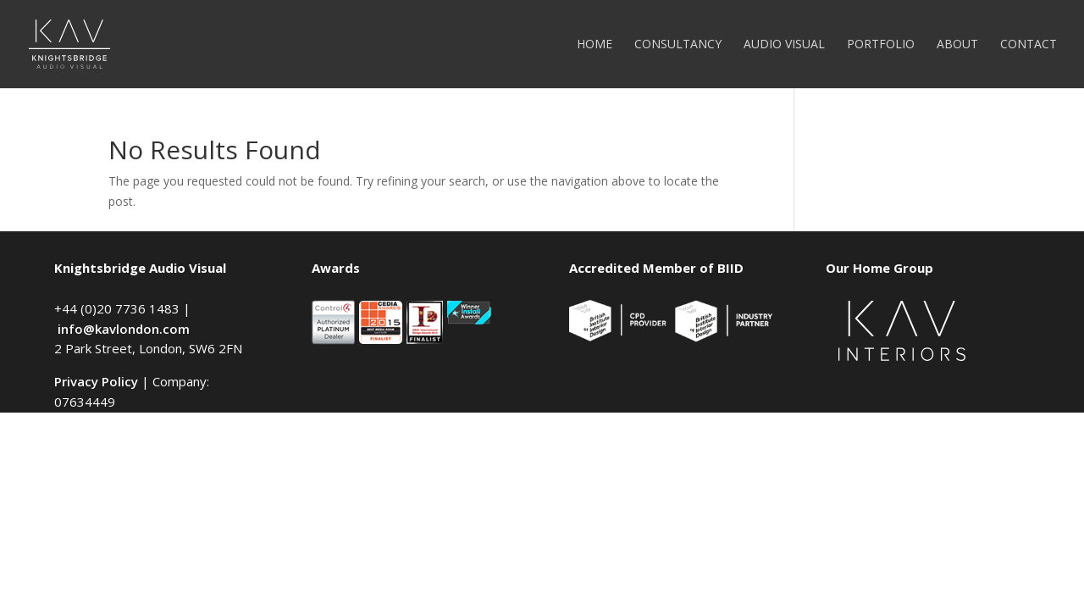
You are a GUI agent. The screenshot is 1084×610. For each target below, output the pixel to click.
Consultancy (678, 45)
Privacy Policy (96, 381)
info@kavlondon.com (124, 328)
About (957, 45)
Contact (1028, 45)
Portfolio (881, 45)
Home (594, 45)
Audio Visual (784, 45)
